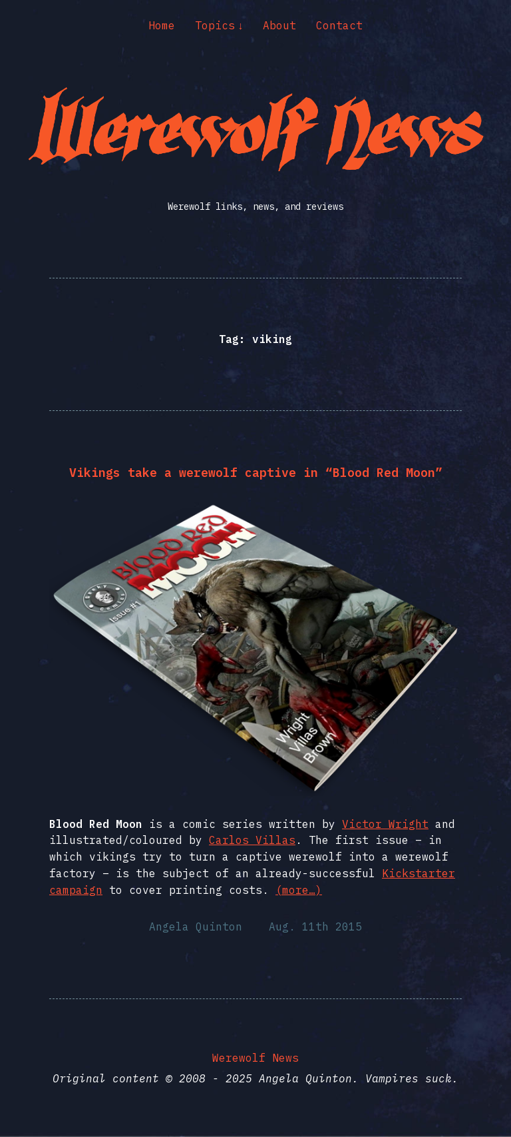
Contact (339, 25)
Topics (215, 25)
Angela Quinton (195, 926)
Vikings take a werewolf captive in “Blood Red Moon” (255, 472)
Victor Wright (385, 824)
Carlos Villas (252, 840)
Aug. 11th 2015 (315, 926)
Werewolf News (255, 1057)
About (279, 25)
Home (161, 25)
